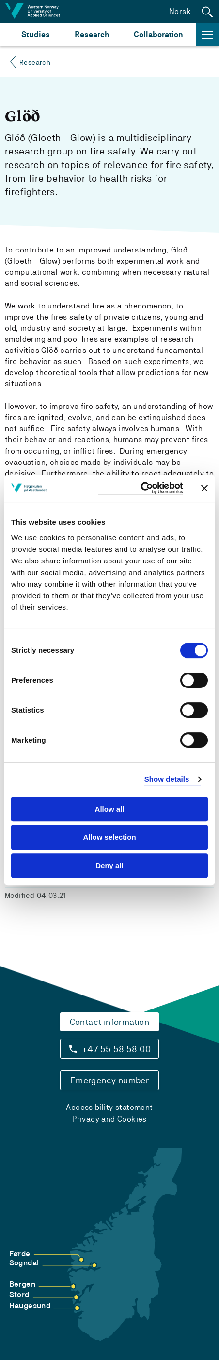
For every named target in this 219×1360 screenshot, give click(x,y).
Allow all (110, 809)
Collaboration (158, 34)
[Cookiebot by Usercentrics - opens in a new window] (140, 488)
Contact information (110, 1022)
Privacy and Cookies (109, 1118)
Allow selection (109, 837)
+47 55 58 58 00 (116, 1049)
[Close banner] (204, 488)
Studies (35, 34)
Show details (166, 779)
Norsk (180, 11)
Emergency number (109, 1080)
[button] (207, 11)
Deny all (109, 865)
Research (92, 34)
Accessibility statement (109, 1107)
